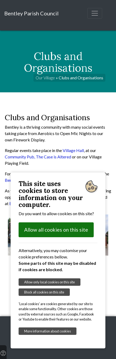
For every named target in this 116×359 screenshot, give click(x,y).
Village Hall (73, 150)
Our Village (45, 77)
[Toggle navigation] (94, 13)
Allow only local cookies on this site (49, 282)
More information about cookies (47, 331)
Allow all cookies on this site (56, 230)
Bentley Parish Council (31, 13)
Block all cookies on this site (44, 292)
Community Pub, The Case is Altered (38, 156)
